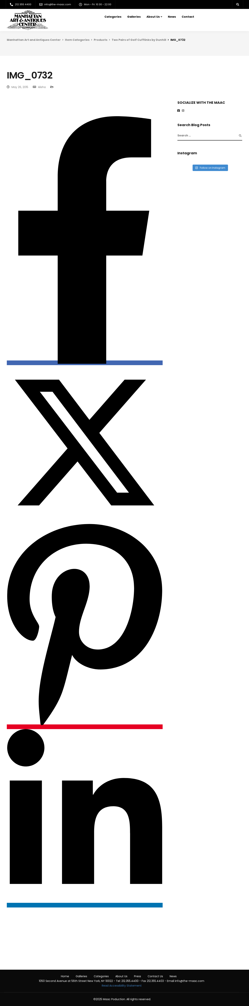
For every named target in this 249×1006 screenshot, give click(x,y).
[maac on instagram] (184, 111)
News (172, 17)
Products (100, 40)
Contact (188, 17)
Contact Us (155, 976)
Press (137, 976)
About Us (153, 17)
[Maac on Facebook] (179, 111)
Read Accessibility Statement (122, 986)
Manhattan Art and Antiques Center (34, 40)
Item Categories (77, 40)
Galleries (134, 17)
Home (65, 976)
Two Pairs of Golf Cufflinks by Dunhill (139, 40)
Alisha (42, 87)
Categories (112, 17)
